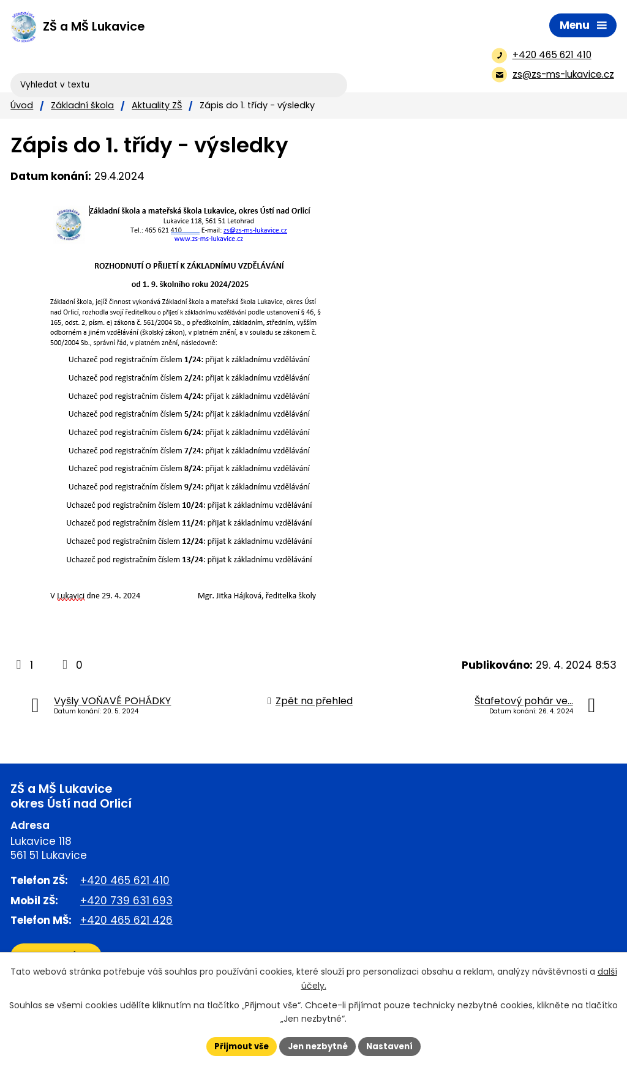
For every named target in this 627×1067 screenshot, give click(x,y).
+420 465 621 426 (126, 920)
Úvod (21, 105)
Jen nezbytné (318, 1045)
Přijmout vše (237, 1045)
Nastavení (394, 1045)
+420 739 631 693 (126, 900)
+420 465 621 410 (125, 880)
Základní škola (82, 105)
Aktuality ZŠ (157, 105)
